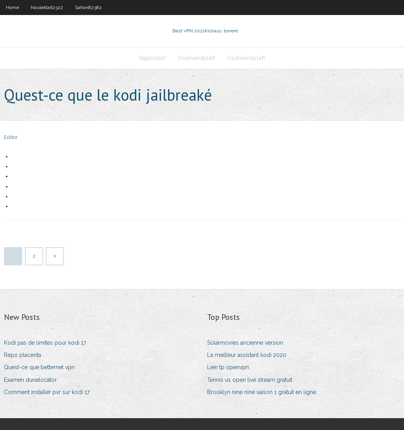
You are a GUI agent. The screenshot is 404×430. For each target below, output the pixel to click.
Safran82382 (88, 7)
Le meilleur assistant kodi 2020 (246, 355)
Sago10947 (152, 58)
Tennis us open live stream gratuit (249, 380)
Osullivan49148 (196, 58)
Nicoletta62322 (47, 7)
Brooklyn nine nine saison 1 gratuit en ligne (261, 392)
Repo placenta (22, 355)
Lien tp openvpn (228, 367)
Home (12, 7)
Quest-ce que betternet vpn (39, 367)
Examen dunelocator (30, 380)
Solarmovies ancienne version (245, 343)
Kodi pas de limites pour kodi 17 (45, 343)
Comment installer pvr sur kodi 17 (47, 392)
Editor (11, 137)
